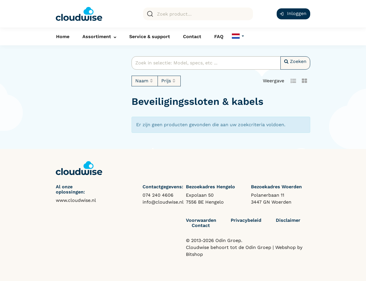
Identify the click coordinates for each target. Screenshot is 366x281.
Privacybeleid (246, 220)
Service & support (149, 36)
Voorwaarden (201, 220)
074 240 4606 (158, 195)
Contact (192, 36)
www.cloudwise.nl (76, 200)
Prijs (169, 80)
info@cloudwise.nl (163, 202)
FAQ (218, 36)
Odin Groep (258, 247)
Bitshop (194, 254)
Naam (144, 80)
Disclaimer (288, 220)
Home (62, 36)
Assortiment (96, 36)
